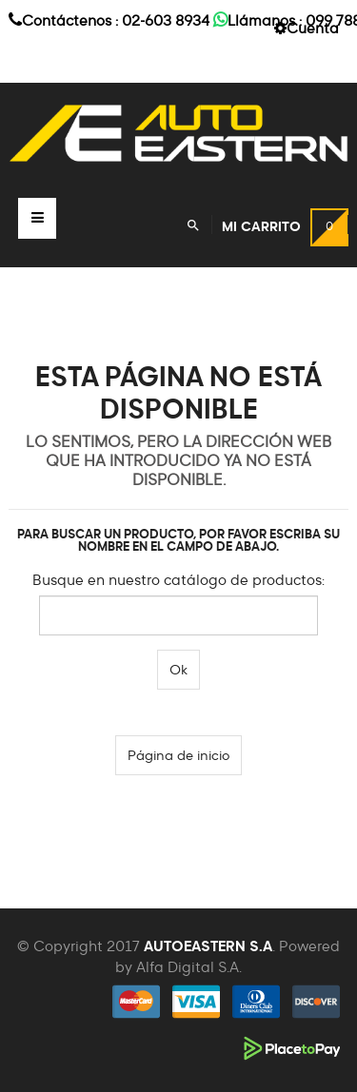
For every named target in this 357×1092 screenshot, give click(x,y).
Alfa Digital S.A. (189, 968)
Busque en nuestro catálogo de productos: (178, 581)
